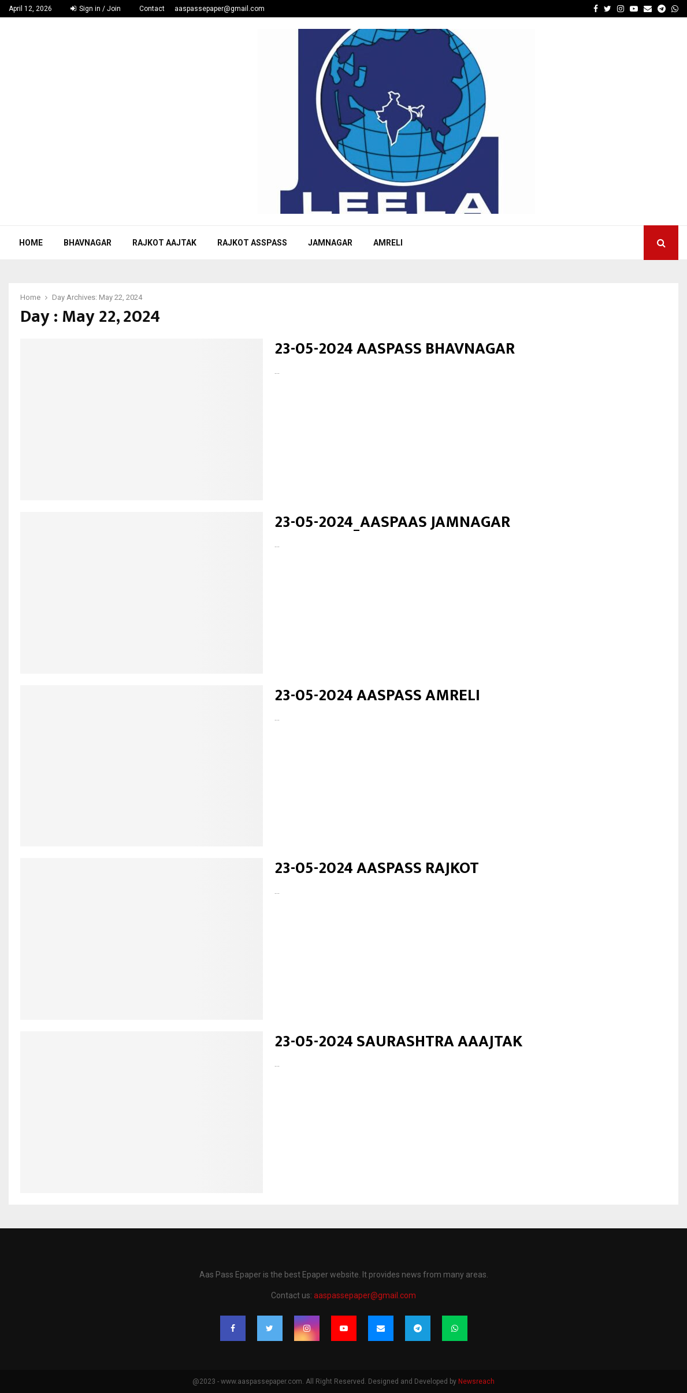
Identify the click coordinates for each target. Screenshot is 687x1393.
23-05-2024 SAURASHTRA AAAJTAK (398, 1041)
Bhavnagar (88, 242)
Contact (152, 9)
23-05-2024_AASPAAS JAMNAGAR (392, 522)
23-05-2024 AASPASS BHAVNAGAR (394, 348)
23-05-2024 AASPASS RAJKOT (376, 868)
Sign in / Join (95, 9)
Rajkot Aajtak (164, 242)
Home (31, 242)
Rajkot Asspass (252, 242)
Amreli (388, 242)
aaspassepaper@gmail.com (219, 9)
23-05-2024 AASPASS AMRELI (377, 695)
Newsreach (476, 1381)
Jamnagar (330, 242)
